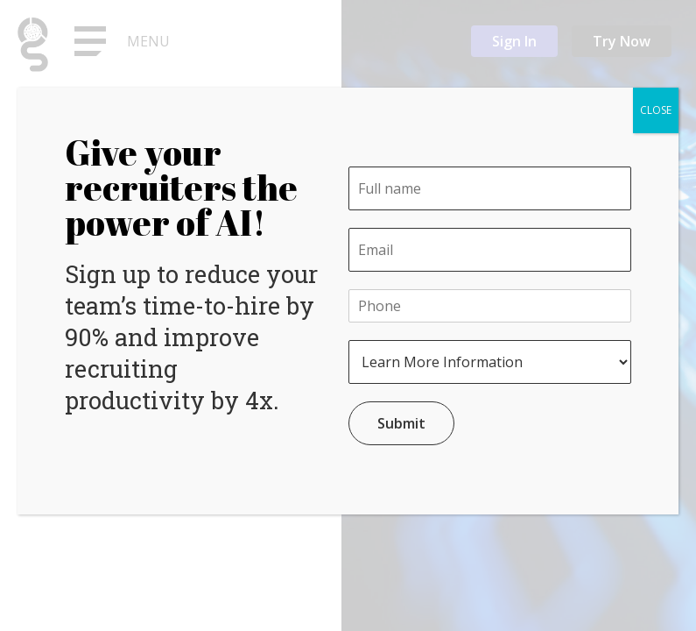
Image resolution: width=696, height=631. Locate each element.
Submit (401, 423)
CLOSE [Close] (655, 110)
